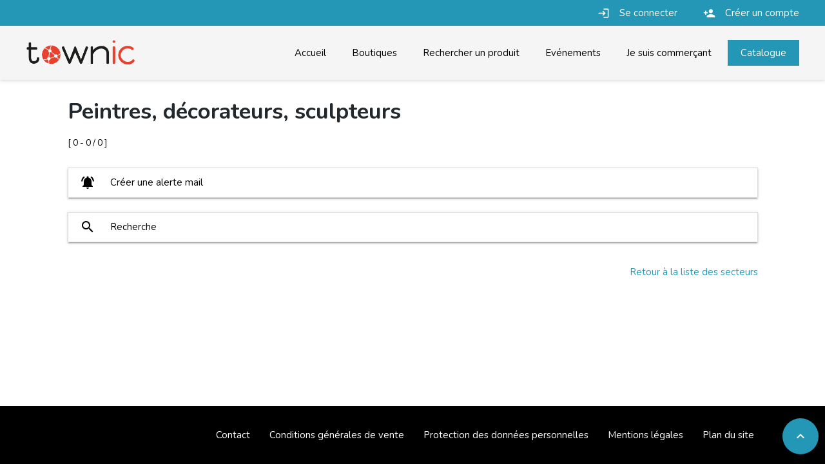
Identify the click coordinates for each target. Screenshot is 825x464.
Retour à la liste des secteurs (694, 272)
